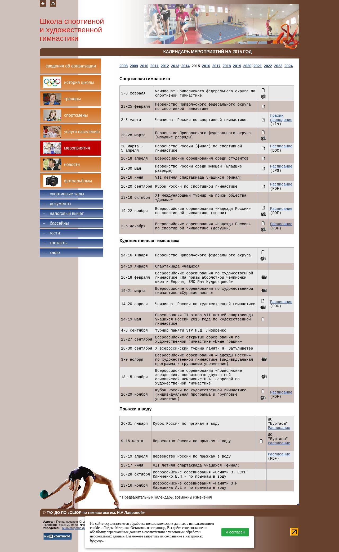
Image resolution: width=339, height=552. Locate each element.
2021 (257, 66)
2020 (247, 66)
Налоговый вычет (63, 213)
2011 (154, 66)
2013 (175, 66)
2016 (206, 66)
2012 (165, 66)
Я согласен (235, 532)
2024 (288, 66)
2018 (226, 66)
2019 (237, 66)
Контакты (55, 243)
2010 (144, 66)
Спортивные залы (63, 194)
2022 (268, 66)
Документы (56, 203)
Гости (51, 233)
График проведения (281, 118)
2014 (185, 66)
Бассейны (55, 223)
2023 (278, 66)
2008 (123, 66)
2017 (216, 66)
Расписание (281, 146)
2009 (134, 66)
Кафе (51, 252)
